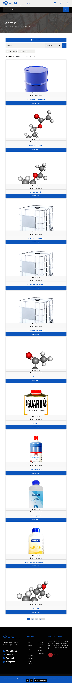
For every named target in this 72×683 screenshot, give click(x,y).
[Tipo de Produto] (26, 51)
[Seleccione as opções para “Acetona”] (36, 381)
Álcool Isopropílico (36, 516)
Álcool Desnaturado (36, 469)
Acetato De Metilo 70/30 (36, 284)
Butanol (36, 608)
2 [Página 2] (32, 619)
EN (28, 3)
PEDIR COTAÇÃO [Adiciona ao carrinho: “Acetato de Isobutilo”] (36, 242)
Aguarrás (36, 423)
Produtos (30, 642)
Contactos (30, 655)
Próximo (42, 619)
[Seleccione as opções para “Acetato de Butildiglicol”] (36, 103)
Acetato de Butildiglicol (36, 99)
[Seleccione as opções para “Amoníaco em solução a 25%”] (36, 566)
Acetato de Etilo (36, 192)
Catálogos (30, 658)
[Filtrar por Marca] (11, 51)
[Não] (70, 679)
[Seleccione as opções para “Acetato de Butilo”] (36, 150)
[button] (67, 3)
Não (32, 680)
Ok (27, 680)
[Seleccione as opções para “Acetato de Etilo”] (36, 196)
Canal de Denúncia (30, 662)
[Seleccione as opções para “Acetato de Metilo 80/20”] (36, 334)
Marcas (30, 645)
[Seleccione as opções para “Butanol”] (36, 612)
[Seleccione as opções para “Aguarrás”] (36, 427)
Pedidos (40, 650)
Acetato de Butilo (36, 146)
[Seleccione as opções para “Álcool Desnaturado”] (36, 473)
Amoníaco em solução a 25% (36, 562)
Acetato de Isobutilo (36, 238)
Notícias (30, 652)
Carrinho (40, 647)
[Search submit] (66, 9)
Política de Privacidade (40, 680)
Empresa (30, 648)
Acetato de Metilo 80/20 (36, 330)
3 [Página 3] (36, 619)
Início (5, 27)
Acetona (36, 377)
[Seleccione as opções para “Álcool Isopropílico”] (36, 520)
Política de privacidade (40, 643)
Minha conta (41, 653)
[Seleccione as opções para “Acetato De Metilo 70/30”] (36, 288)
